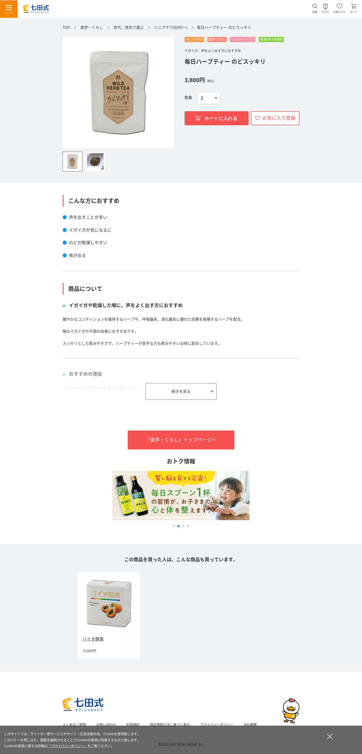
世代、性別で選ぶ (129, 27)
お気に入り (339, 11)
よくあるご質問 (74, 724)
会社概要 (250, 724)
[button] (174, 526)
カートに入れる (216, 118)
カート (353, 11)
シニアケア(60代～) (171, 27)
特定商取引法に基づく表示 (170, 724)
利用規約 (133, 724)
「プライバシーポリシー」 (67, 746)
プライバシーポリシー (216, 724)
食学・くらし (92, 27)
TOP (66, 27)
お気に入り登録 (278, 118)
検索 (314, 12)
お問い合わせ (106, 724)
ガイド (325, 11)
